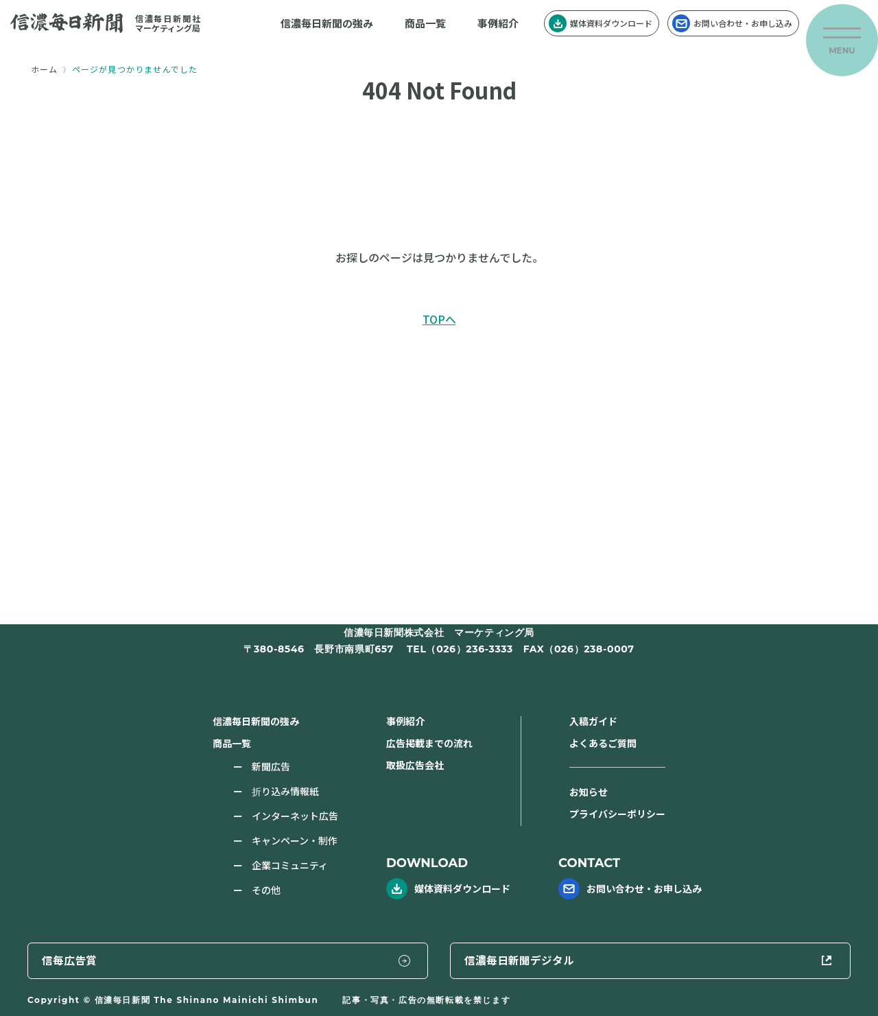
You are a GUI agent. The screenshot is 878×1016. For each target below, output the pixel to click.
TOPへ (439, 319)
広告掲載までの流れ (429, 743)
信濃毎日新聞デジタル (746, 959)
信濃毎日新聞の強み (327, 23)
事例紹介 (498, 23)
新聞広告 (271, 766)
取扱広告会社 (415, 765)
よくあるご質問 (603, 743)
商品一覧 (425, 23)
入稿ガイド (593, 721)
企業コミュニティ (290, 865)
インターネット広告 (295, 816)
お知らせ (588, 791)
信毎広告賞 (523, 959)
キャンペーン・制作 (294, 840)
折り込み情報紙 (285, 791)
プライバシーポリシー (617, 813)
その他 (266, 890)
